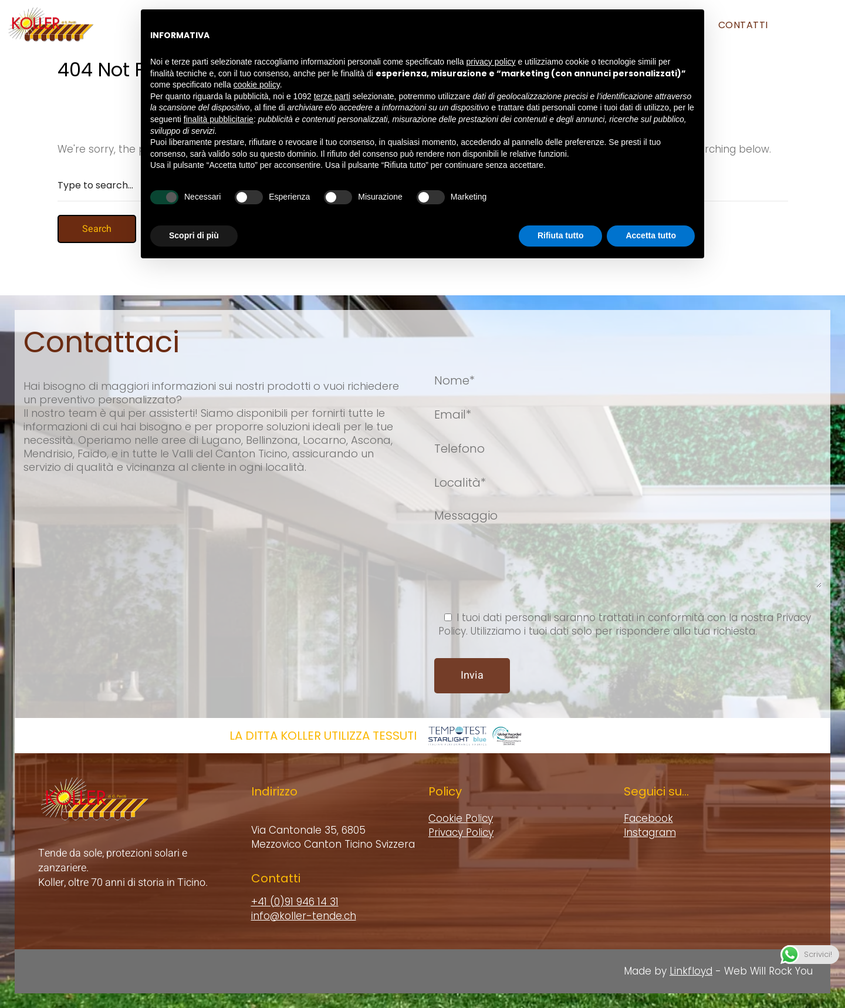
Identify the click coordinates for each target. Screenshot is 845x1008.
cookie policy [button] (257, 57)
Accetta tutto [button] (651, 208)
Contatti (743, 25)
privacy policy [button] (491, 34)
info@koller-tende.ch (303, 916)
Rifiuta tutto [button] (561, 208)
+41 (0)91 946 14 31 (295, 902)
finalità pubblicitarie (219, 91)
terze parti (332, 68)
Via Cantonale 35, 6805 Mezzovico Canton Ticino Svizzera (333, 837)
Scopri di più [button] (194, 208)
